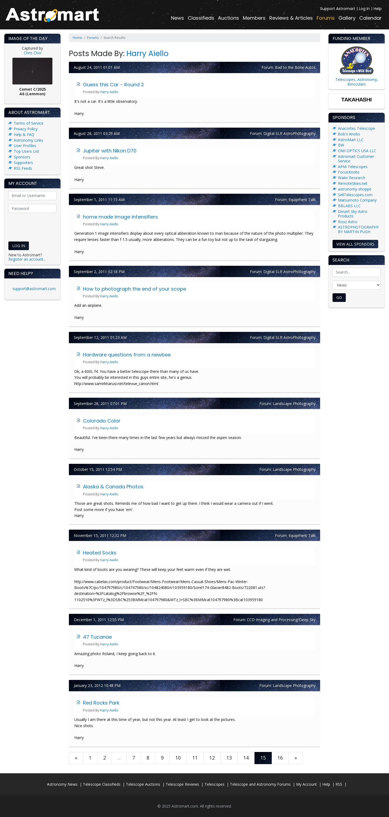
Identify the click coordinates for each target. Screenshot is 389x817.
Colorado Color (101, 420)
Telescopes (214, 784)
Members (254, 18)
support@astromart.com (34, 288)
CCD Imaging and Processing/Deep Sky (281, 619)
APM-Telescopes (353, 166)
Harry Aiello (147, 53)
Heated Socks (99, 552)
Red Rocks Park (101, 702)
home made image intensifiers (120, 216)
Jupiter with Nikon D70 (109, 150)
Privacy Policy (26, 128)
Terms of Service (28, 123)
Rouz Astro (347, 221)
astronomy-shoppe (354, 189)
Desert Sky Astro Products (352, 214)
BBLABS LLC (349, 205)
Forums (326, 18)
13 (229, 757)
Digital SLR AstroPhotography (289, 133)
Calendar (370, 18)
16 (280, 757)
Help (378, 8)
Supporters (23, 162)
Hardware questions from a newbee (127, 354)
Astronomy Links (28, 140)
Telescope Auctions (143, 784)
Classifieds (201, 18)
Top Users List (26, 151)
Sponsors (22, 156)
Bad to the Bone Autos (295, 67)
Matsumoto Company (357, 200)
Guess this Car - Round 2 (113, 84)
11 (195, 757)
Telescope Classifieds (101, 784)
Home (77, 37)
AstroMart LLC (351, 139)
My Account (306, 784)
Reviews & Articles (291, 18)
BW (341, 145)
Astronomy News (62, 784)
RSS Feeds (23, 168)
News (177, 18)
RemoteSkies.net (352, 183)
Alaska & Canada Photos (113, 486)
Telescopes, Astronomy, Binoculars (356, 82)
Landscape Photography (294, 403)
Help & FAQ (24, 134)
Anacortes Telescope (356, 128)
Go (339, 297)
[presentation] (42, 225)
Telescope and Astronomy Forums (260, 784)
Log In (364, 8)
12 (212, 757)
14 (246, 757)
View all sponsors (355, 244)
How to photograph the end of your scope (134, 288)
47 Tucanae (97, 637)
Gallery (347, 18)
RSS (339, 784)
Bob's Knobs (349, 134)
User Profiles (25, 145)
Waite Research (351, 177)
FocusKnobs (349, 172)
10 (178, 757)
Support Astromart (337, 8)
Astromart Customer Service (356, 159)
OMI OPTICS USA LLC (357, 150)
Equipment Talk (302, 199)
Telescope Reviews (182, 784)
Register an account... (27, 259)
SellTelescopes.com (355, 194)
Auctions (228, 18)
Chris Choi (32, 52)
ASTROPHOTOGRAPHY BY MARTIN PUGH (358, 229)
